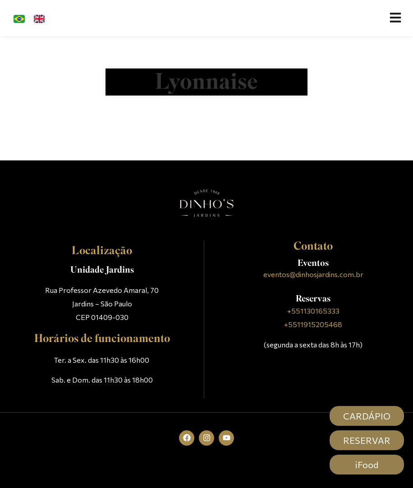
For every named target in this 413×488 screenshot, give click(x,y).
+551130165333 (313, 310)
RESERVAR (366, 440)
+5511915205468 (313, 324)
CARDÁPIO (366, 415)
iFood (366, 464)
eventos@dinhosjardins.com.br (313, 274)
